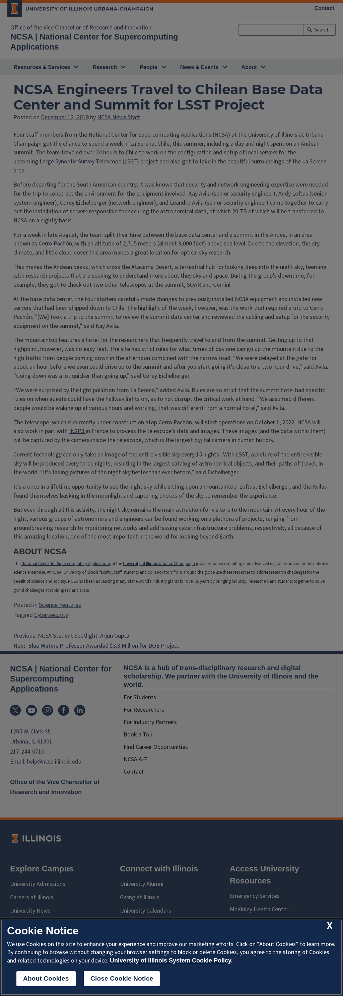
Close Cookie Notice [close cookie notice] (121, 978)
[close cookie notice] (330, 926)
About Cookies (46, 978)
